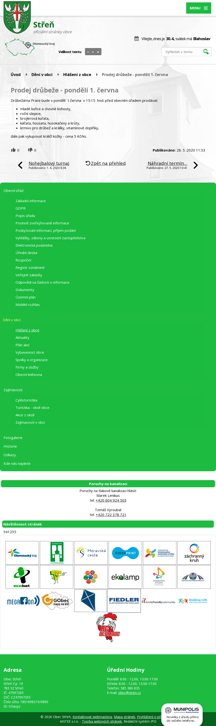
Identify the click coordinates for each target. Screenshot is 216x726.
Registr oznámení (30, 267)
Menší (88, 52)
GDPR (21, 208)
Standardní (93, 52)
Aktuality (22, 337)
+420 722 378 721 (111, 514)
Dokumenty (25, 289)
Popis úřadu (25, 215)
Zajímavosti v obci (30, 422)
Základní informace (31, 200)
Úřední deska (26, 252)
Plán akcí (22, 344)
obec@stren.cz (129, 692)
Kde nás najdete (17, 463)
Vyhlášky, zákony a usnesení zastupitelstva (50, 237)
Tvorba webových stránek (102, 721)
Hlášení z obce (77, 74)
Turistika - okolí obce (32, 407)
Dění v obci (42, 74)
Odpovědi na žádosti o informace (42, 282)
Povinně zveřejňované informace (42, 223)
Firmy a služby (27, 367)
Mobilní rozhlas (28, 304)
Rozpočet (24, 260)
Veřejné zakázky (29, 274)
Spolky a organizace (32, 359)
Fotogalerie (13, 437)
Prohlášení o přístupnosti (156, 717)
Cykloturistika (26, 400)
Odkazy (10, 454)
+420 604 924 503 (111, 500)
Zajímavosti (13, 389)
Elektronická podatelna (34, 245)
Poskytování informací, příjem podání (46, 230)
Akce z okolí (25, 414)
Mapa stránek (124, 717)
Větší (98, 52)
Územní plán (26, 297)
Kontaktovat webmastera (92, 717)
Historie (10, 446)
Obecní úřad (13, 190)
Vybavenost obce (30, 352)
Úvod (16, 74)
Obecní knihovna (29, 374)
